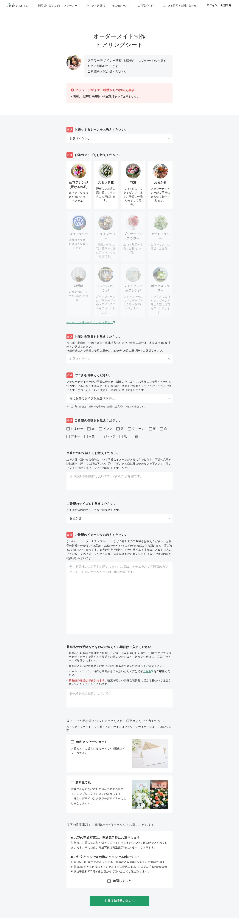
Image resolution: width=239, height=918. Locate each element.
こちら (148, 671)
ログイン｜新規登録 (219, 5)
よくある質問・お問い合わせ (179, 5)
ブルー (73, 437)
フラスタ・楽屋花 (94, 5)
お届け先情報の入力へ (119, 900)
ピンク (105, 429)
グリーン (136, 429)
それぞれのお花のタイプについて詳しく (92, 322)
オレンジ (107, 437)
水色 (89, 437)
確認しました (119, 880)
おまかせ (74, 429)
